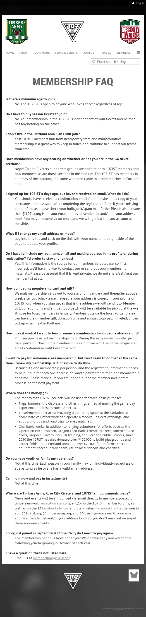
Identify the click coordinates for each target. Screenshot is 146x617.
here (74, 338)
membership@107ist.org (52, 558)
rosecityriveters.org (55, 503)
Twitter (63, 508)
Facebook (49, 508)
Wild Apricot (118, 609)
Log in (140, 3)
